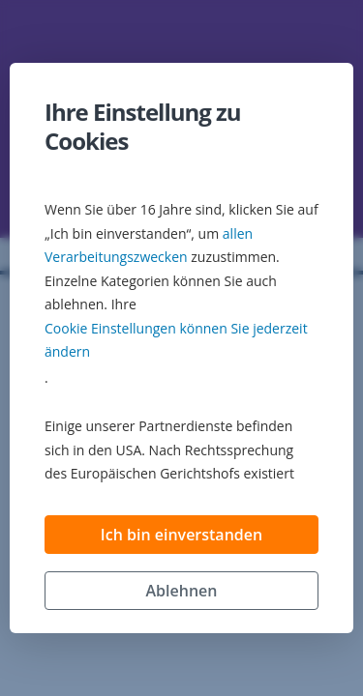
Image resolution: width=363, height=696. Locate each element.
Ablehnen (182, 590)
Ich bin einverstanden (181, 534)
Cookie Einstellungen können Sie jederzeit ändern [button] (176, 340)
